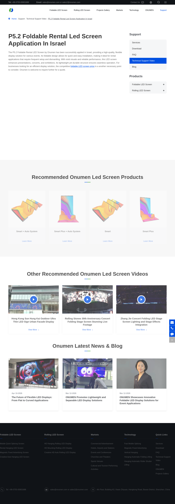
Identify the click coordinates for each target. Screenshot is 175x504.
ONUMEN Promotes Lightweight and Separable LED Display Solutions (86, 402)
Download (136, 48)
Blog (134, 67)
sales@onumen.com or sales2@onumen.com (58, 2)
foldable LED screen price (82, 66)
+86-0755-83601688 (18, 2)
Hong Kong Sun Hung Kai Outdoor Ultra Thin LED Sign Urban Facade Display (34, 323)
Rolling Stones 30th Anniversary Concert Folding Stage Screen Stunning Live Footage (87, 324)
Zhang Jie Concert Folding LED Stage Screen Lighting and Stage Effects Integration (141, 324)
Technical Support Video (36, 19)
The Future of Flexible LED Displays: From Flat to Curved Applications (32, 402)
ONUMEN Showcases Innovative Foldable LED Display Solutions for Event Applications (139, 403)
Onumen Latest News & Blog (87, 347)
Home (14, 19)
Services (136, 42)
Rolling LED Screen (82, 10)
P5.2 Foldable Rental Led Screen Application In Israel (70, 19)
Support (163, 10)
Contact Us (137, 2)
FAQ (134, 55)
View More (33, 333)
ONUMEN (149, 10)
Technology (134, 10)
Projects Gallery (103, 10)
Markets (119, 10)
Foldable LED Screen (58, 10)
